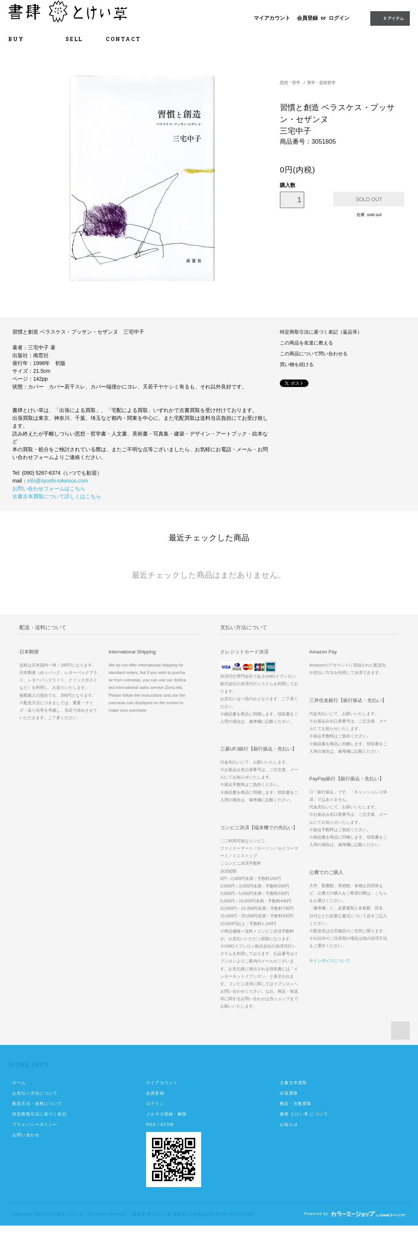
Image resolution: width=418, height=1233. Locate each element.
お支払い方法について (34, 1093)
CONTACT (123, 39)
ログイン (339, 18)
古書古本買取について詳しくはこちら (56, 496)
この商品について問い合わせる (314, 353)
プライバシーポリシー (34, 1124)
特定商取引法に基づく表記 (39, 1114)
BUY (25, 39)
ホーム (19, 1082)
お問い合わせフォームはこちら (48, 488)
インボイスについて (331, 960)
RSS (151, 1124)
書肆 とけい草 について (304, 1114)
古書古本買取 (293, 1082)
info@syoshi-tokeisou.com (57, 481)
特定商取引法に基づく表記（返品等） (321, 332)
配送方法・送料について (37, 1103)
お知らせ (289, 1124)
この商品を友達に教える (306, 343)
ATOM (167, 1124)
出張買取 (289, 1093)
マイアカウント (272, 18)
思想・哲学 (290, 82)
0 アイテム (389, 18)
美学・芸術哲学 (321, 82)
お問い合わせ (25, 1135)
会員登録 (307, 18)
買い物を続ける (297, 364)
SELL (74, 39)
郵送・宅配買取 (295, 1103)
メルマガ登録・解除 (166, 1114)
